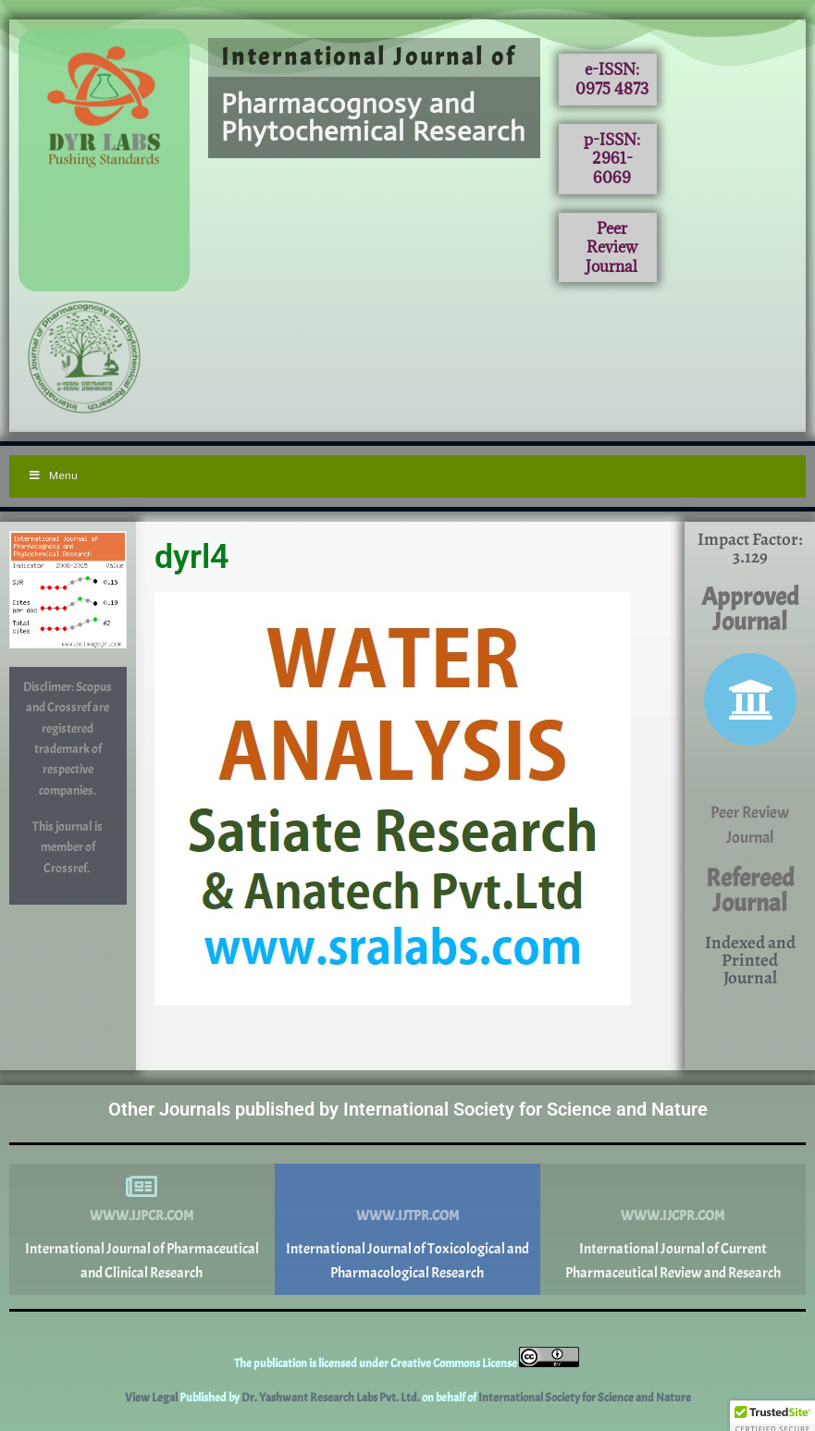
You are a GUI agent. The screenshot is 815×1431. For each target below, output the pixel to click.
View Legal (152, 1397)
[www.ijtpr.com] (407, 1187)
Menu (53, 475)
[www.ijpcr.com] (141, 1187)
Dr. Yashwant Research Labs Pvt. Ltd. (331, 1397)
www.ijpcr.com (141, 1216)
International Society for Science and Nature (584, 1397)
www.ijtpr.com (407, 1216)
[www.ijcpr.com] (672, 1187)
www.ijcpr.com (672, 1216)
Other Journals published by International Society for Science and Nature (408, 1109)
